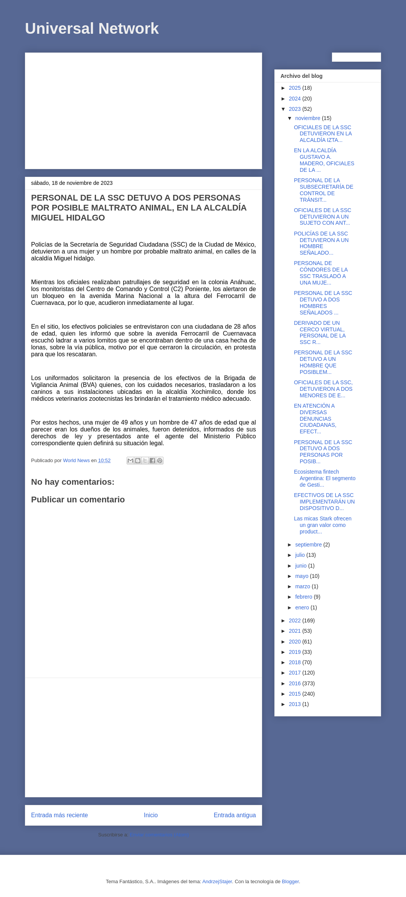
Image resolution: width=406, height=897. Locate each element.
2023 (295, 109)
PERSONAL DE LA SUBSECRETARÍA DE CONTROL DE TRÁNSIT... (323, 189)
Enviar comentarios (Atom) (159, 835)
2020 (295, 642)
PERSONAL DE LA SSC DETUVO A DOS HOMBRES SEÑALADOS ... (323, 302)
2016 (295, 683)
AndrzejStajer (217, 881)
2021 (295, 631)
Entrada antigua (235, 815)
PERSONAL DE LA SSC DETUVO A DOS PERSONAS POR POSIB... (323, 451)
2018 (295, 662)
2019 (295, 652)
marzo (303, 586)
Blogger (290, 881)
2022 (295, 620)
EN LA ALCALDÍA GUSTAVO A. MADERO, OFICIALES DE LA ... (324, 160)
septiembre (309, 544)
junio (301, 566)
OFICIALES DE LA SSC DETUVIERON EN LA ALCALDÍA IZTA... (323, 133)
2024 (295, 98)
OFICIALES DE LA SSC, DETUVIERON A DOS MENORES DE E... (323, 388)
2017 (295, 673)
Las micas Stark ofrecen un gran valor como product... (323, 525)
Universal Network (92, 28)
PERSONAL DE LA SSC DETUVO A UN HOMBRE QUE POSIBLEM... (323, 362)
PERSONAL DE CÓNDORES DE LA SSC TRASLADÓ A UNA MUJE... (320, 272)
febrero (304, 597)
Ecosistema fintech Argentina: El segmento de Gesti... (325, 478)
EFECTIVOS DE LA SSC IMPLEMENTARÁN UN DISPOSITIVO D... (324, 501)
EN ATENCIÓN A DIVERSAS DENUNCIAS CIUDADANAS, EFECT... (315, 419)
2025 (295, 88)
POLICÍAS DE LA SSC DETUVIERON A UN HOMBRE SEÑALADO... (321, 243)
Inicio (151, 815)
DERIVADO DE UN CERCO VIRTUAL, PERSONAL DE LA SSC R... (319, 332)
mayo (302, 576)
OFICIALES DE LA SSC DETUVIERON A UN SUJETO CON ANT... (322, 216)
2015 (295, 694)
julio (300, 555)
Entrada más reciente (59, 815)
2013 (295, 704)
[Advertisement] (143, 109)
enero (302, 607)
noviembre (308, 118)
